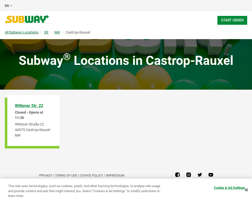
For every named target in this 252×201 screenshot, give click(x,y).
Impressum (115, 175)
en (7, 5)
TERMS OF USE (66, 175)
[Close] (246, 189)
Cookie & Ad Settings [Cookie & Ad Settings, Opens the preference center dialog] (229, 188)
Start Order (232, 20)
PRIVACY (45, 175)
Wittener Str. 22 (29, 105)
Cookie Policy (91, 175)
